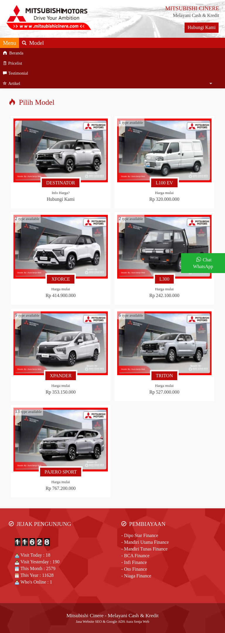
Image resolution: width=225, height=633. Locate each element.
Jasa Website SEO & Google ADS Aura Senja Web (112, 622)
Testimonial (15, 73)
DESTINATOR (60, 182)
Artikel (11, 83)
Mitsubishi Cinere (85, 615)
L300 (164, 279)
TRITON (164, 375)
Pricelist (12, 63)
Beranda (13, 53)
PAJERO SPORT (61, 471)
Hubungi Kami (202, 27)
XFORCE (60, 279)
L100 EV (164, 182)
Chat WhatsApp (203, 263)
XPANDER (60, 375)
